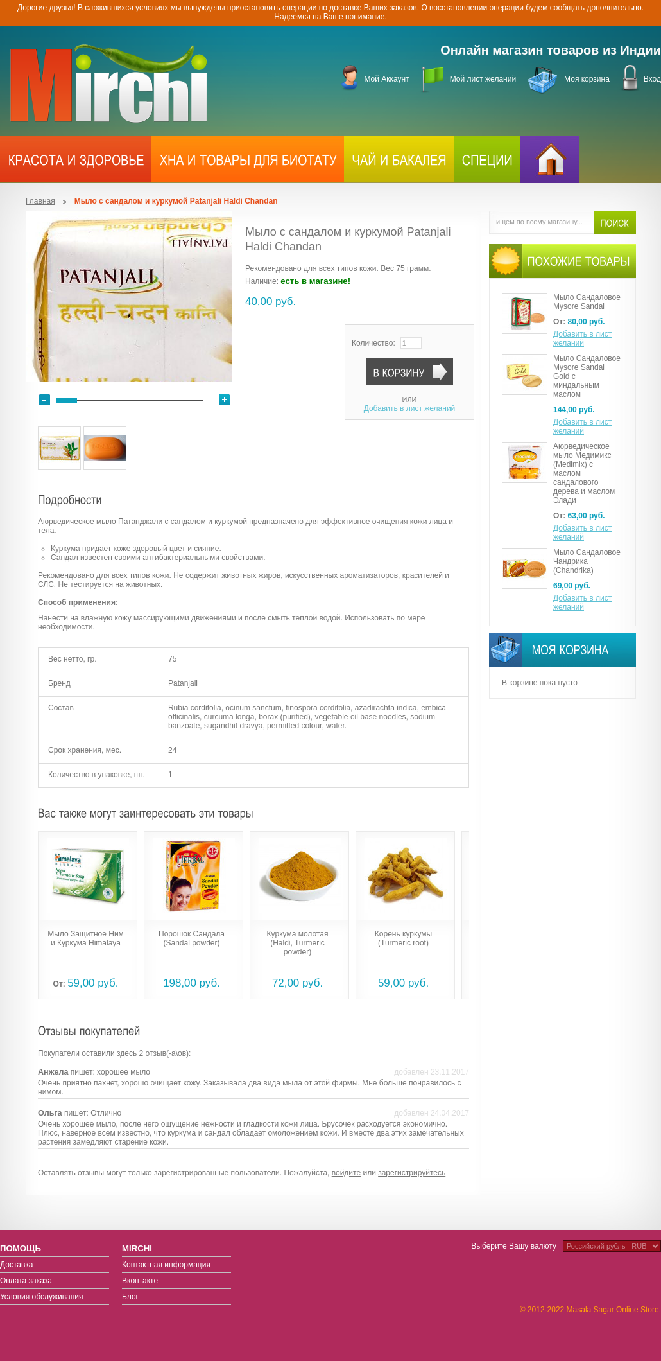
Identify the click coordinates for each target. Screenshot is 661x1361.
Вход (652, 79)
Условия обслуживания (41, 1296)
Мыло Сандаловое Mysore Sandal (587, 302)
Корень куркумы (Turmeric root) (403, 938)
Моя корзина (587, 79)
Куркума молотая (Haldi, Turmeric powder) (298, 942)
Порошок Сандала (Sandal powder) (192, 938)
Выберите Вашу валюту (513, 1246)
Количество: (373, 342)
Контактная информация (166, 1264)
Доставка (16, 1264)
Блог (130, 1296)
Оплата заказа (26, 1280)
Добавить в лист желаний (410, 408)
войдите (346, 1172)
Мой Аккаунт (386, 79)
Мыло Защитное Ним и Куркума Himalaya (85, 938)
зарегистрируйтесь (411, 1172)
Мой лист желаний (483, 79)
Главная (40, 201)
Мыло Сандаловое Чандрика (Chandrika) (587, 561)
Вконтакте (140, 1280)
